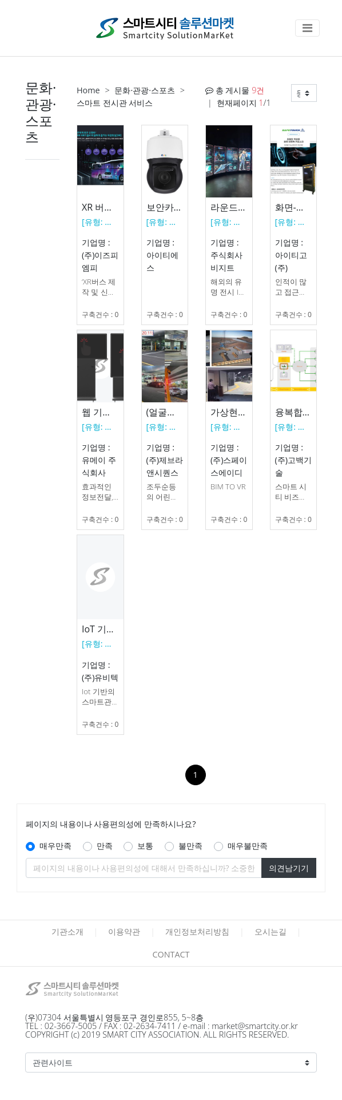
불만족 (190, 845)
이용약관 (124, 931)
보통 (145, 845)
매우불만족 (248, 845)
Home (88, 90)
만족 (105, 845)
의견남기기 (289, 867)
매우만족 (55, 845)
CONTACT (170, 954)
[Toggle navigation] (307, 28)
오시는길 (270, 931)
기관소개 (67, 931)
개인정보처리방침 (197, 931)
